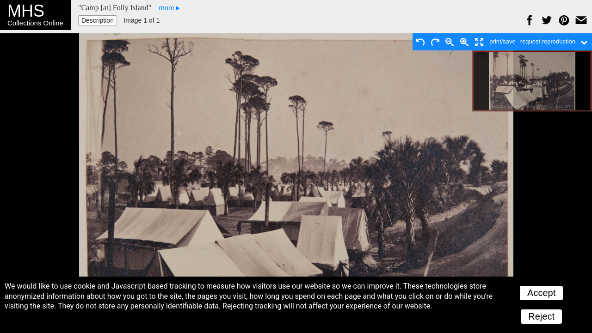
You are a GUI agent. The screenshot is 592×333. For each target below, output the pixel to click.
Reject (541, 316)
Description (97, 20)
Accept (541, 293)
